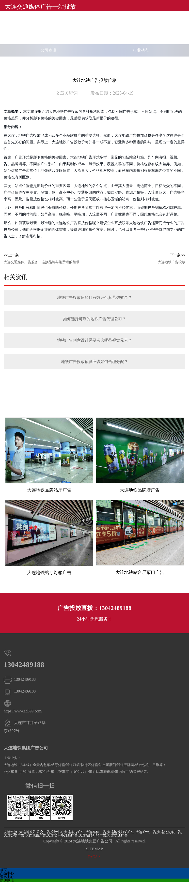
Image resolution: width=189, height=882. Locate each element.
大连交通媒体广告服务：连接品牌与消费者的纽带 (41, 262)
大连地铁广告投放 (171, 262)
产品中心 (7, 873)
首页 (3, 870)
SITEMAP (94, 849)
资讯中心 (7, 877)
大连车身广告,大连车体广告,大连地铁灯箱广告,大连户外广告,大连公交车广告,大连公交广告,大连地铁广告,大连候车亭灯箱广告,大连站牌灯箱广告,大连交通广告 (93, 833)
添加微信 (7, 880)
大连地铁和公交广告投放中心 (41, 832)
